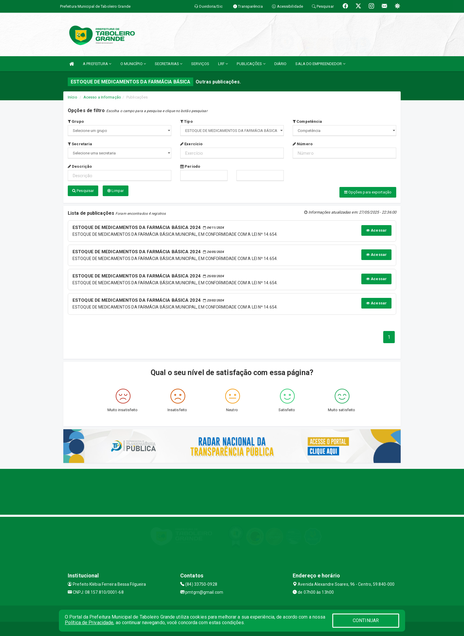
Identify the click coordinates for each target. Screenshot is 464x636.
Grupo (76, 121)
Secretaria (80, 144)
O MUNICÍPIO (133, 64)
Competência (307, 121)
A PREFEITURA (97, 64)
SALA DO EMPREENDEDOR (320, 64)
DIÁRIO (280, 64)
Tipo (186, 121)
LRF (223, 64)
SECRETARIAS (168, 64)
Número (302, 144)
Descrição (80, 166)
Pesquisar (83, 190)
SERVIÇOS (200, 64)
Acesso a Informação (102, 97)
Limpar (115, 190)
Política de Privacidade (89, 622)
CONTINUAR (366, 620)
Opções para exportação (368, 192)
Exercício (191, 144)
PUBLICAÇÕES (251, 64)
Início (72, 97)
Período (190, 166)
